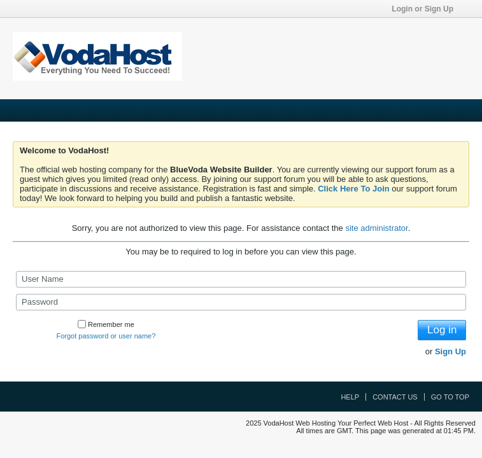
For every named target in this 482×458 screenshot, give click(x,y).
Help (350, 397)
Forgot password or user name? (105, 336)
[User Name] (241, 279)
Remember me (106, 324)
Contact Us (395, 397)
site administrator (376, 228)
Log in (442, 330)
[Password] (241, 302)
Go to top (450, 397)
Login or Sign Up (427, 8)
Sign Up (450, 351)
